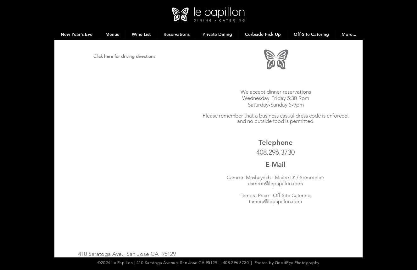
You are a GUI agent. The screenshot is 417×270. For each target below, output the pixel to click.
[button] (112, 34)
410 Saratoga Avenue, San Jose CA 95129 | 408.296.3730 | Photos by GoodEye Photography (228, 262)
